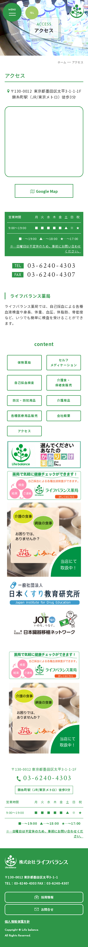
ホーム (61, 62)
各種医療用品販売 (24, 415)
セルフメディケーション (63, 362)
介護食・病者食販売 (63, 382)
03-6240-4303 (47, 778)
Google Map (44, 191)
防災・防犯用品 (24, 400)
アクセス (24, 431)
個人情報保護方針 (17, 921)
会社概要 (63, 415)
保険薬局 (24, 362)
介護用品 (63, 400)
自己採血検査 (24, 382)
